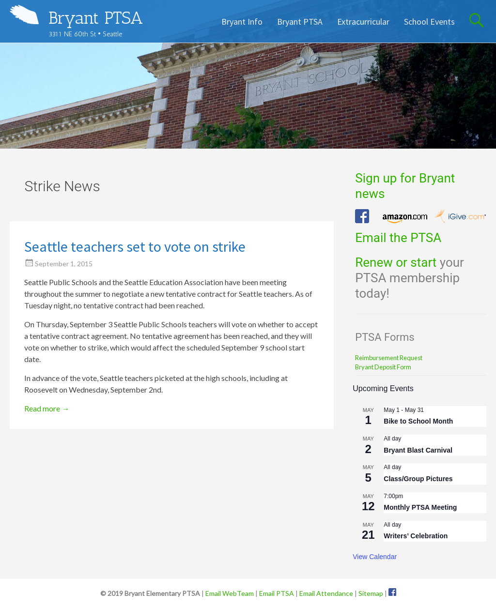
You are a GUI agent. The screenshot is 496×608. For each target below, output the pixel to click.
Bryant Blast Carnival (418, 450)
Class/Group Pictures (418, 479)
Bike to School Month (418, 421)
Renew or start (395, 262)
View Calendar (375, 557)
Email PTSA (276, 593)
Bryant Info (242, 21)
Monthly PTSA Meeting (420, 507)
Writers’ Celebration (416, 536)
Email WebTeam (229, 593)
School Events (429, 21)
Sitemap (370, 593)
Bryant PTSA (95, 17)
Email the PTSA (398, 237)
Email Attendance (326, 593)
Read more (46, 408)
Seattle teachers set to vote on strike (135, 246)
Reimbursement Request (388, 358)
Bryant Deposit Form (383, 367)
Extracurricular (363, 21)
